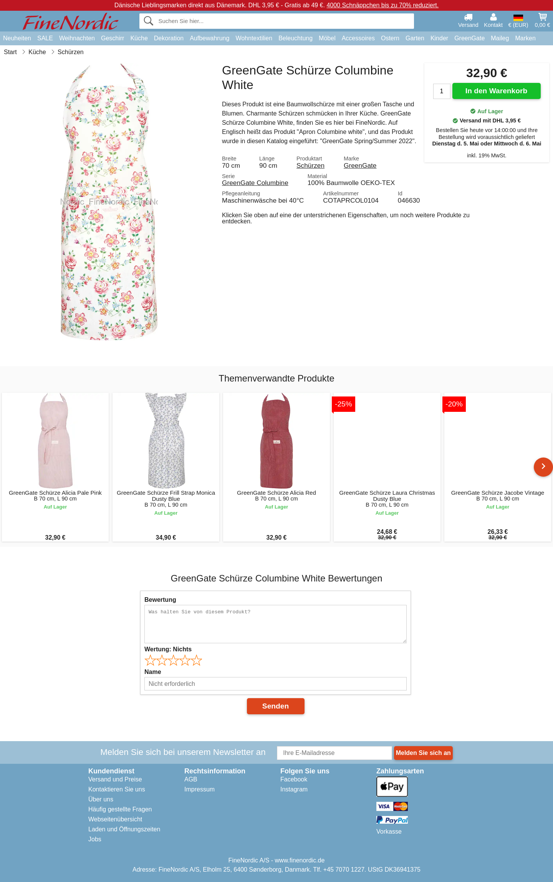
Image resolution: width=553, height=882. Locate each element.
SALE (45, 38)
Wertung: (168, 649)
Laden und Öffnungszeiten (124, 829)
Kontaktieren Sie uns (116, 789)
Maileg (500, 38)
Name (152, 672)
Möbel (327, 38)
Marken (525, 38)
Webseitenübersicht (115, 819)
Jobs (94, 839)
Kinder (439, 38)
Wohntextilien (253, 38)
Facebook (293, 779)
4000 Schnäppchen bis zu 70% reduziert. (382, 5)
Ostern (390, 38)
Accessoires (358, 38)
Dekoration (169, 38)
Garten (415, 38)
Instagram (294, 789)
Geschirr (112, 38)
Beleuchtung (295, 38)
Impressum (199, 789)
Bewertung (160, 599)
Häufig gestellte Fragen (120, 809)
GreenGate (469, 38)
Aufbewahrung (209, 38)
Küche (138, 38)
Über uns (100, 799)
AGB (190, 779)
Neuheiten (17, 38)
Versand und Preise (115, 779)
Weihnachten (77, 38)
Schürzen (310, 165)
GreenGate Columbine (255, 183)
